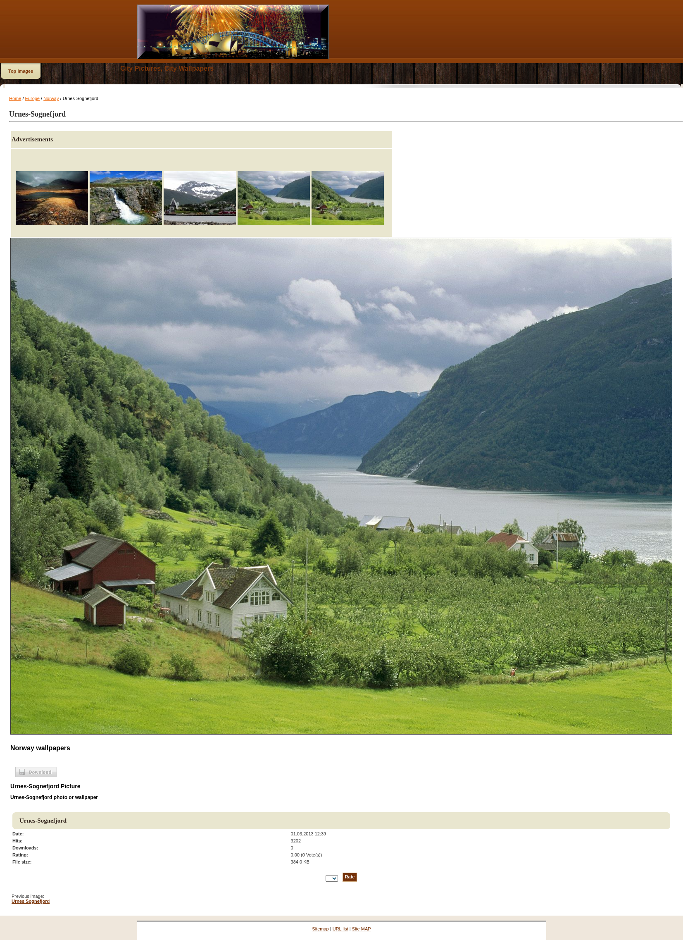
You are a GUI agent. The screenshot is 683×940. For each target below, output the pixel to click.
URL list (340, 928)
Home (15, 98)
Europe (32, 98)
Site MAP (361, 928)
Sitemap (320, 928)
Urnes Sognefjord (31, 901)
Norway (51, 98)
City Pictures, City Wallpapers (167, 68)
